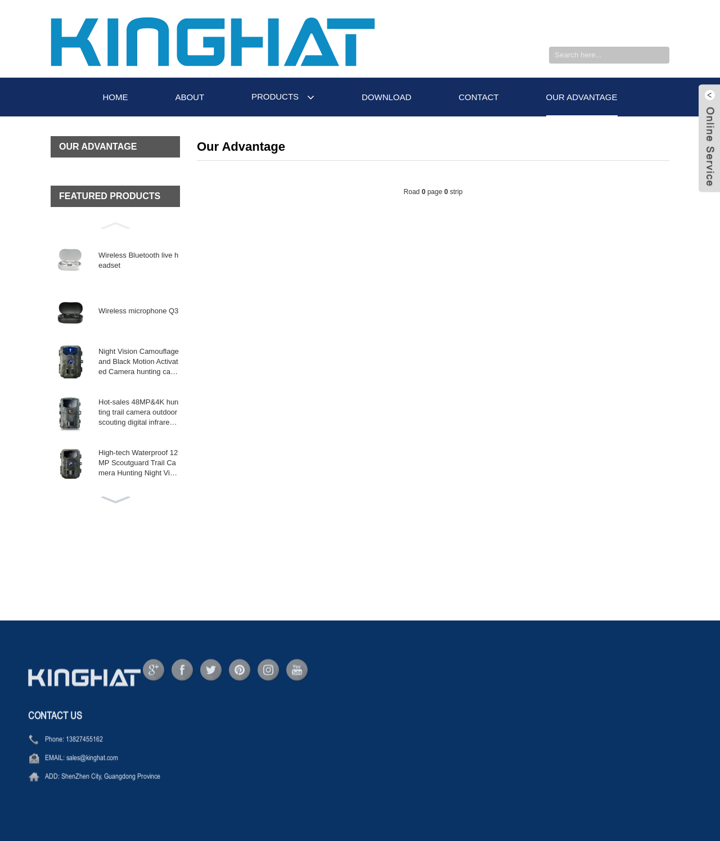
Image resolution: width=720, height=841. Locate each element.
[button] (115, 224)
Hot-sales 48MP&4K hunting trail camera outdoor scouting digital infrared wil (138, 413)
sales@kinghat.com (92, 771)
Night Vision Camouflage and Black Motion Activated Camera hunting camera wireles (138, 362)
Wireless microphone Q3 (138, 311)
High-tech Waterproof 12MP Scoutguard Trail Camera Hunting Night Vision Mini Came (138, 463)
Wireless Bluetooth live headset (138, 260)
